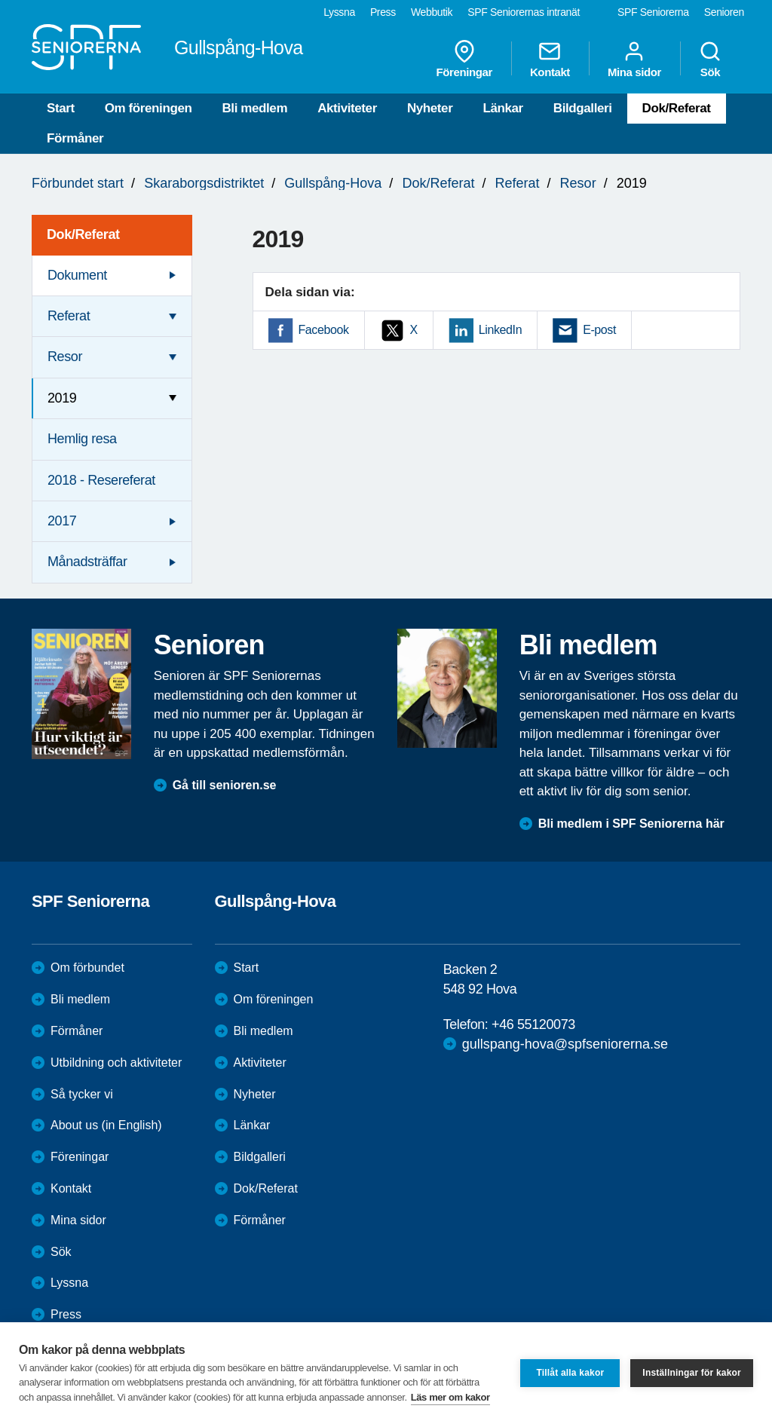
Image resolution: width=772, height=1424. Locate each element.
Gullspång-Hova (332, 183)
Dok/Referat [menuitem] (83, 234)
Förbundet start (78, 183)
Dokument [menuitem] (77, 275)
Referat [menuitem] (68, 315)
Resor (578, 183)
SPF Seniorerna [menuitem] (653, 12)
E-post (599, 329)
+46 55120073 (533, 1024)
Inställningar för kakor (691, 1372)
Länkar (502, 108)
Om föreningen (148, 108)
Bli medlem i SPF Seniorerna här (631, 823)
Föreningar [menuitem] (464, 59)
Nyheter (430, 108)
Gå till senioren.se (225, 785)
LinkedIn (500, 329)
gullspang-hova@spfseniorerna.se (565, 1044)
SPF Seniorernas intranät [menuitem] (523, 12)
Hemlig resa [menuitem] (82, 438)
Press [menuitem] (383, 12)
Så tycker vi (82, 1094)
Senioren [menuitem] (724, 12)
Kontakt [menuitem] (550, 59)
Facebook (324, 329)
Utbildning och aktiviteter (116, 1062)
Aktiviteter (347, 108)
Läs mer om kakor (450, 1397)
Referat (517, 183)
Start (61, 108)
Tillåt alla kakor (570, 1372)
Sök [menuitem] (710, 59)
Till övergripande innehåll (0, 0)
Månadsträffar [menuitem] (87, 561)
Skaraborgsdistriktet (204, 183)
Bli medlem (254, 108)
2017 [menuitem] (61, 520)
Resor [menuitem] (64, 356)
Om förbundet (87, 967)
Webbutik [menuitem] (431, 12)
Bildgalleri (582, 108)
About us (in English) (106, 1125)
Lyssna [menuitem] (339, 12)
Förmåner (75, 138)
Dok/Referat (676, 108)
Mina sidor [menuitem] (634, 59)
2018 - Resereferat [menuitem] (101, 480)
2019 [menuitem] (61, 398)
